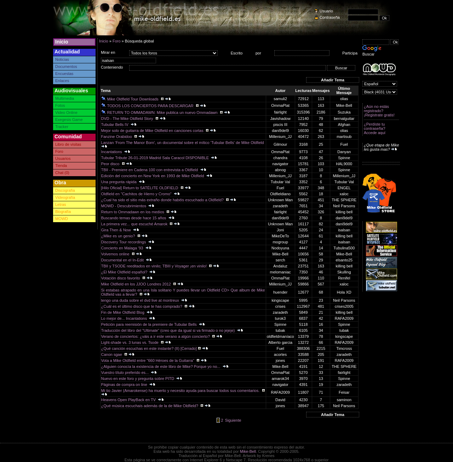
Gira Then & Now (116, 230)
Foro (59, 151)
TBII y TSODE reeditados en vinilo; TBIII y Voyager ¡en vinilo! (154, 266)
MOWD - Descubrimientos (124, 206)
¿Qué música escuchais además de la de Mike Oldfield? (150, 406)
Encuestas (64, 73)
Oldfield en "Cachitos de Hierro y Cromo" (137, 194)
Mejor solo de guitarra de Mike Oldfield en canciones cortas (153, 130)
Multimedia (64, 98)
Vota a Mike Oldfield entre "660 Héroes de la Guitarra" (148, 360)
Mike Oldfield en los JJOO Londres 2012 (136, 284)
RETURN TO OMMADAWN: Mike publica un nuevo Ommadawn (160, 112)
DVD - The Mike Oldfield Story (127, 118)
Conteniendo (112, 67)
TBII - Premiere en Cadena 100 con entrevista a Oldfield (150, 170)
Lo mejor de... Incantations (124, 318)
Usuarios (62, 158)
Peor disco (111, 164)
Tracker (61, 127)
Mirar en (108, 52)
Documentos (66, 66)
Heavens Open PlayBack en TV (129, 400)
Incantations (112, 152)
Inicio (61, 42)
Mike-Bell (248, 451)
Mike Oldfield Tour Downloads (130, 99)
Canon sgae (112, 354)
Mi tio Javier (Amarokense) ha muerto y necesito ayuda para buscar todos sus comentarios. (181, 390)
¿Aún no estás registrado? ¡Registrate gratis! (379, 110)
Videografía (65, 197)
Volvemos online (116, 254)
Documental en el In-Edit (123, 260)
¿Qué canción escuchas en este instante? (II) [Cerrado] (149, 348)
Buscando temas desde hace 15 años (134, 218)
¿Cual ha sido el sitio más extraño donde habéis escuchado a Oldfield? (163, 200)
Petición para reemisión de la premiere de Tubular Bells (149, 324)
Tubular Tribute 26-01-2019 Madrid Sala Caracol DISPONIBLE (155, 158)
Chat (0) (62, 173)
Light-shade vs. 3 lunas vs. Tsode (130, 342)
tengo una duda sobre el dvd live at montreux (140, 300)
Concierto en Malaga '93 (122, 248)
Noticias (62, 59)
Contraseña (330, 17)
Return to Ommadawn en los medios (133, 212)
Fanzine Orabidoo (117, 136)
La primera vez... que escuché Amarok (135, 224)
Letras (60, 204)
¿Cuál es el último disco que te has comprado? (142, 306)
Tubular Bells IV (115, 124)
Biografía (63, 211)
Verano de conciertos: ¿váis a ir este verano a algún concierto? (156, 336)
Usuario (326, 11)
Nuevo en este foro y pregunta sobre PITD (138, 378)
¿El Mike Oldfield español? (125, 272)
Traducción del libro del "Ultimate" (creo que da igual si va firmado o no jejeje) (168, 330)
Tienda (61, 165)
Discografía (65, 190)
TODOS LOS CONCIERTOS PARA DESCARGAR (148, 106)
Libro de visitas (68, 144)
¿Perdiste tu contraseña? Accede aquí (374, 128)
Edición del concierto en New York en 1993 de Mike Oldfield (153, 176)
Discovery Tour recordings (124, 242)
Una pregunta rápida (119, 182)
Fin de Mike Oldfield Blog (123, 312)
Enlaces (62, 81)
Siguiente (233, 420)
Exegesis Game (69, 119)
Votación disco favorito (121, 278)
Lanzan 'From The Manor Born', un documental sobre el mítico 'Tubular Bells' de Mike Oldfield (183, 142)
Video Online (66, 112)
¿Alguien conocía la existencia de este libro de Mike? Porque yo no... (161, 366)
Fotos (60, 105)
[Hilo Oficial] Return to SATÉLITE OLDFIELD (140, 188)
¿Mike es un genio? (118, 236)
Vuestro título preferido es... (125, 372)
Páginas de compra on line (124, 384)
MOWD (61, 218)
